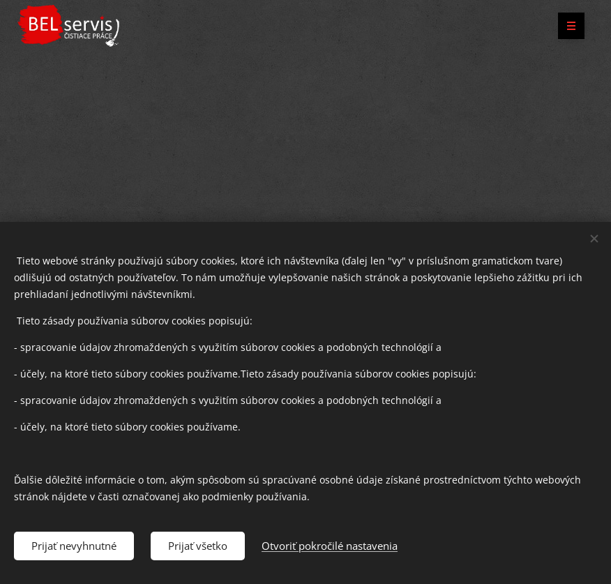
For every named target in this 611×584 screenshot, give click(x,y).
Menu (566, 25)
